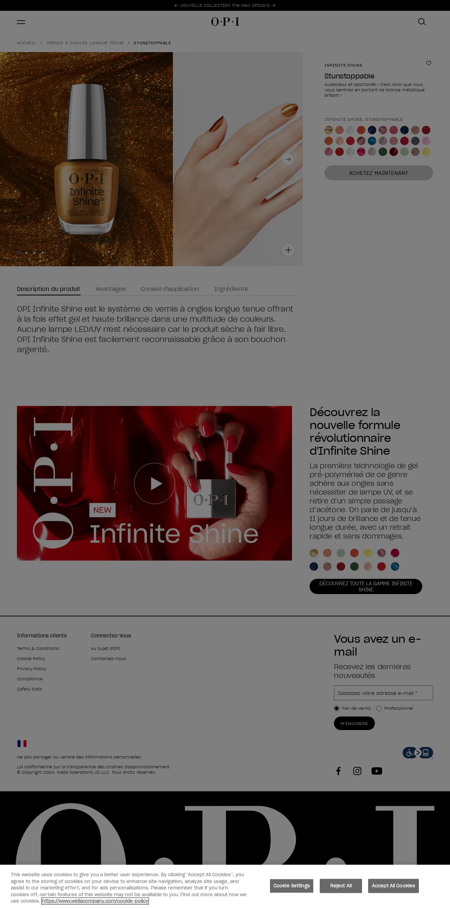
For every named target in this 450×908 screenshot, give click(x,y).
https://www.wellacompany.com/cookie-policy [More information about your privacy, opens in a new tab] (95, 902)
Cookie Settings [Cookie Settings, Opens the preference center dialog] (291, 886)
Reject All (341, 886)
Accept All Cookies (393, 886)
